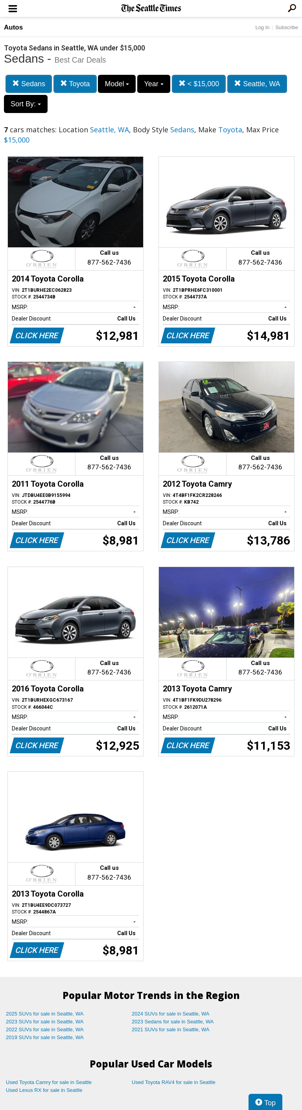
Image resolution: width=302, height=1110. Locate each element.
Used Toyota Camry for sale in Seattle (49, 1082)
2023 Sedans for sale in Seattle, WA (173, 1022)
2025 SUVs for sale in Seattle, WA (45, 1014)
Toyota (75, 84)
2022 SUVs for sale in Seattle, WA (45, 1029)
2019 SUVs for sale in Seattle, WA (45, 1037)
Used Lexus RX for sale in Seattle (44, 1090)
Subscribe (286, 27)
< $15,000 (199, 84)
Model (117, 84)
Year (153, 84)
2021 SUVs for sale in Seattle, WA (171, 1029)
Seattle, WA (257, 84)
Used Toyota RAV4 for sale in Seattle (173, 1082)
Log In (262, 27)
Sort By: (26, 104)
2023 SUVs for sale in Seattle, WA (45, 1022)
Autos (13, 27)
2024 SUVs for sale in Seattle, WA (171, 1014)
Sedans (28, 84)
